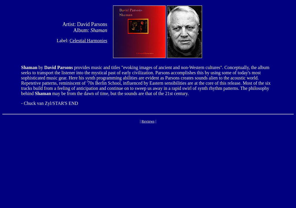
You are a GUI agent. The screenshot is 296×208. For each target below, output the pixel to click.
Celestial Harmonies (88, 40)
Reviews (148, 121)
